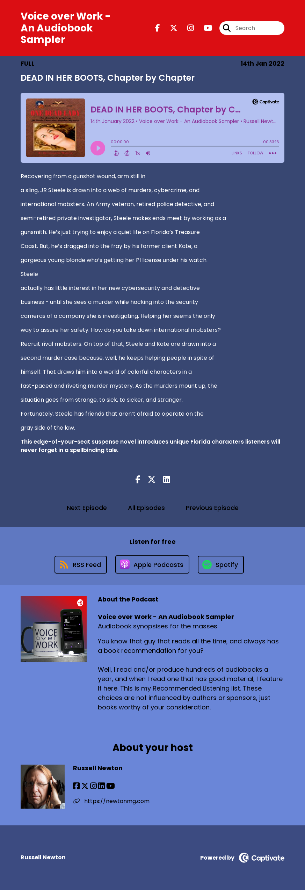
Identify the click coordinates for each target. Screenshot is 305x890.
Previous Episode (212, 507)
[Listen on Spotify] (221, 565)
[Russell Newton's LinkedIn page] (101, 786)
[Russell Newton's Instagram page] (93, 786)
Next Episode (87, 507)
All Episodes (146, 507)
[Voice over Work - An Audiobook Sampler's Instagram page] (186, 28)
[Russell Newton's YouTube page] (110, 786)
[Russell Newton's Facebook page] (76, 786)
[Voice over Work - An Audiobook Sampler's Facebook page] (157, 28)
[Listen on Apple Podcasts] (152, 564)
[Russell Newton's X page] (85, 786)
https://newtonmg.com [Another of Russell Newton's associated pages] (111, 801)
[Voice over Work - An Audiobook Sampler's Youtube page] (203, 28)
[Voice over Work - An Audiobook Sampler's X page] (169, 28)
